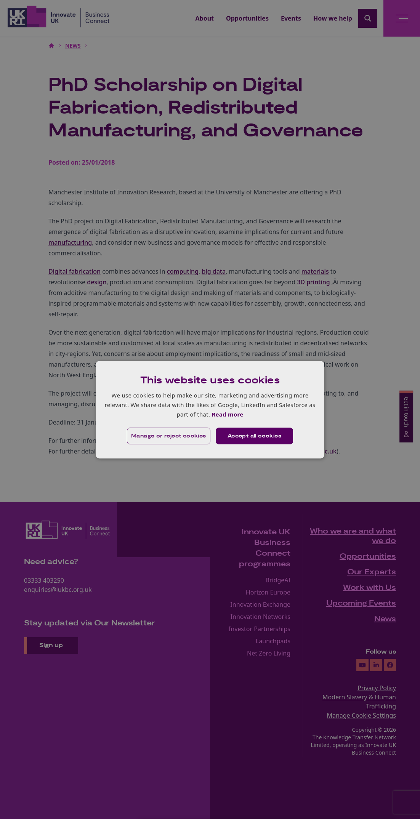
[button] (168, 436)
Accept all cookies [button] (254, 436)
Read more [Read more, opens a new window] (227, 414)
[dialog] (210, 409)
